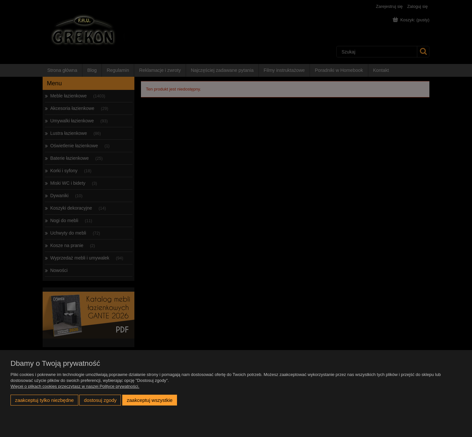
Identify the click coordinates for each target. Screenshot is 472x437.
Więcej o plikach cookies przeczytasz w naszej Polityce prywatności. (74, 386)
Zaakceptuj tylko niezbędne (44, 400)
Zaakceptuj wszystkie (149, 400)
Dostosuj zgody (100, 400)
